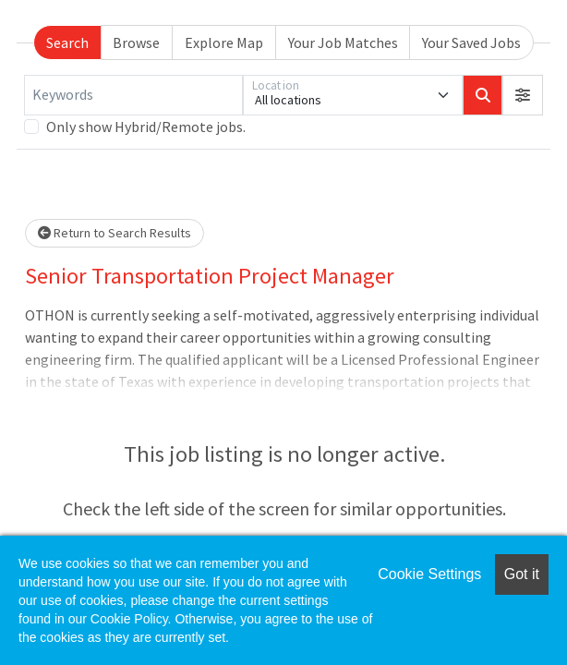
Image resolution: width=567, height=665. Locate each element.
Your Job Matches (343, 42)
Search (67, 42)
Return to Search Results (114, 232)
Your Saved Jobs (471, 42)
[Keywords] (133, 95)
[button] (522, 95)
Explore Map (224, 42)
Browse (136, 42)
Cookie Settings (429, 574)
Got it (521, 574)
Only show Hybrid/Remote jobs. (146, 126)
